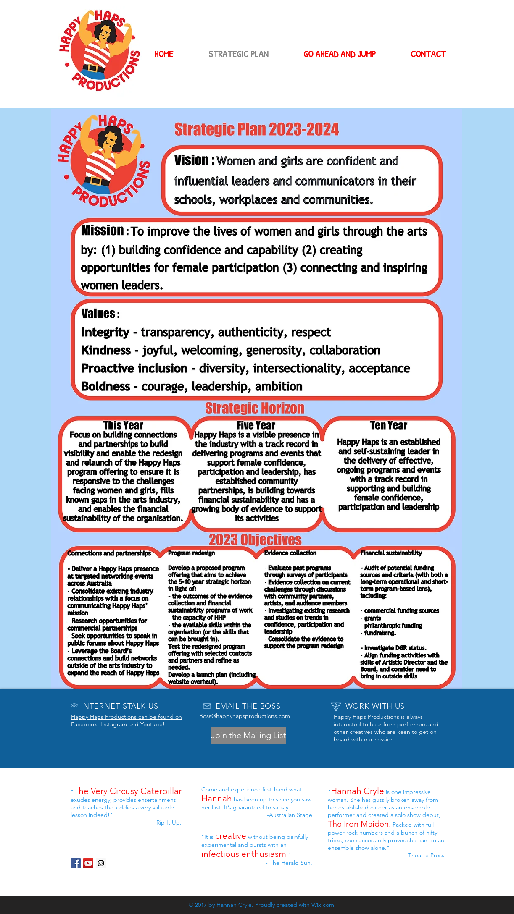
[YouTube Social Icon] (88, 863)
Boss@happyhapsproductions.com (244, 716)
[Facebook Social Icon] (76, 863)
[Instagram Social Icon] (101, 863)
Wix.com (322, 905)
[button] (248, 735)
